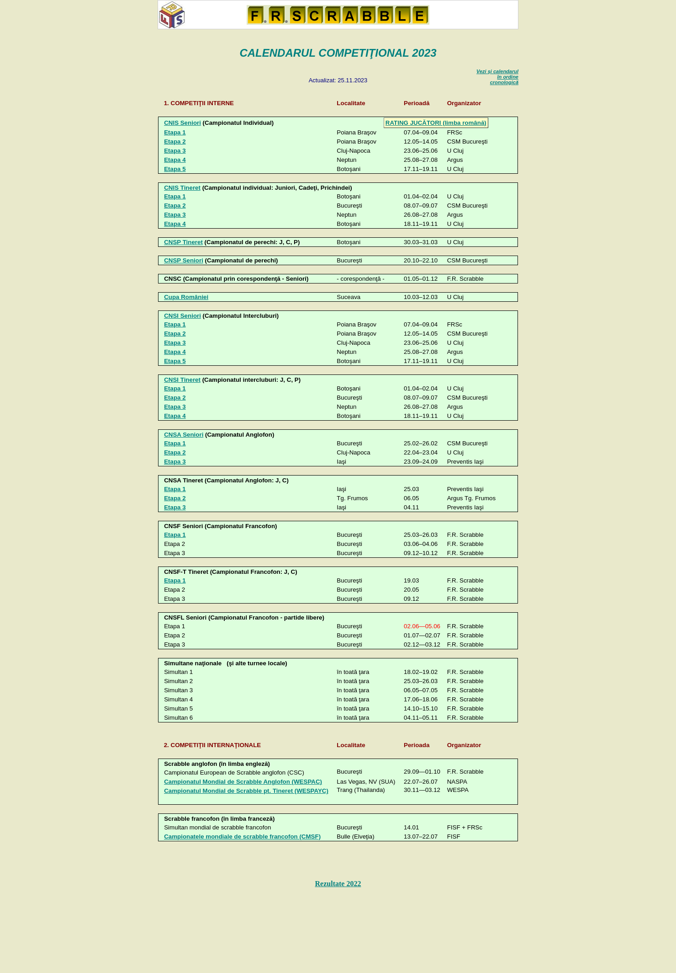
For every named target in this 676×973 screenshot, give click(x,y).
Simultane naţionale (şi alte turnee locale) (225, 663)
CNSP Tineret (183, 242)
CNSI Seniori (182, 315)
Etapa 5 (174, 169)
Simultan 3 (178, 690)
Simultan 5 (178, 708)
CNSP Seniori (183, 260)
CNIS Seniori (182, 122)
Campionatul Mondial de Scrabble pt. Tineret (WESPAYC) (246, 790)
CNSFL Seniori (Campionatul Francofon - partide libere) (244, 617)
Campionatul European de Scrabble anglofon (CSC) (234, 772)
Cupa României (186, 297)
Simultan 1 (178, 671)
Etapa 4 (174, 159)
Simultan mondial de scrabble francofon (217, 827)
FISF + (464, 827)
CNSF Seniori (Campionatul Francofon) (220, 526)
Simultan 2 (178, 681)
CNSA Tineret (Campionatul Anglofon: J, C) (226, 480)
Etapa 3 (174, 150)
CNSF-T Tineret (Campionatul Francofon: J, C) (230, 571)
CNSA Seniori (183, 434)
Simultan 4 (178, 699)
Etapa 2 (174, 141)
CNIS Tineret (182, 187)
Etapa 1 (174, 132)
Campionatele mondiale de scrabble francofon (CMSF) (242, 836)
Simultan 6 (178, 717)
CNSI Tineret (182, 379)
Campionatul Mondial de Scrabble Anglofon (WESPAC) (243, 781)
